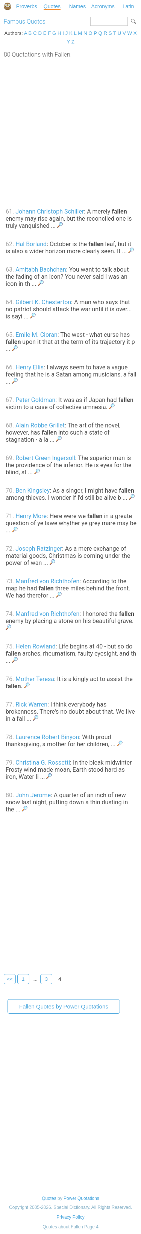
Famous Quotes (24, 21)
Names (77, 6)
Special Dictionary (7, 6)
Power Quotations (81, 1198)
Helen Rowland (35, 646)
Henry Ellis (29, 367)
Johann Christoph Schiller (49, 211)
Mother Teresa (34, 679)
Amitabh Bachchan (40, 269)
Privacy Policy (70, 1217)
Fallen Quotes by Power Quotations (63, 1006)
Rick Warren (31, 704)
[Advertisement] (70, 132)
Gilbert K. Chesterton (43, 302)
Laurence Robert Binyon (47, 737)
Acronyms (102, 6)
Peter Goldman (35, 399)
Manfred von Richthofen (47, 581)
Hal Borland (31, 244)
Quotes (52, 6)
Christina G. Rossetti (42, 762)
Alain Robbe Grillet (40, 425)
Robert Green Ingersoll (45, 458)
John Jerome (33, 795)
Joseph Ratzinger (38, 548)
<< (10, 979)
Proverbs (26, 6)
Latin (128, 6)
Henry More (31, 516)
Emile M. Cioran (36, 334)
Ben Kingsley (32, 490)
